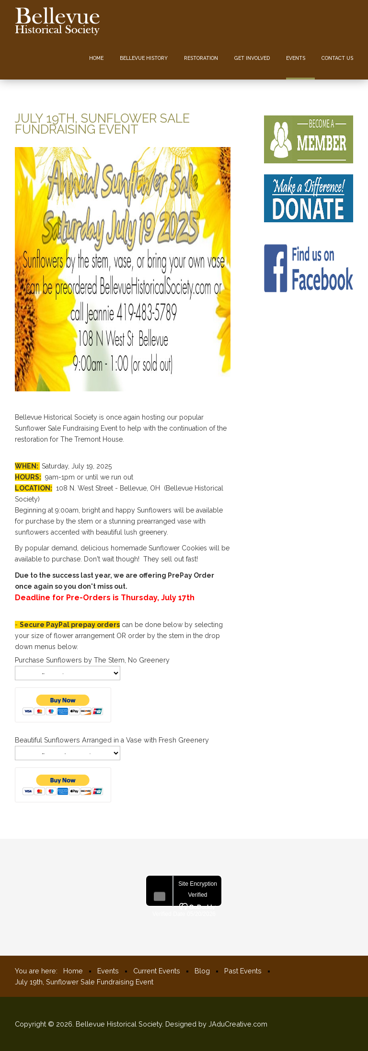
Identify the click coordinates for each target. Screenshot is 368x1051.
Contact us (337, 58)
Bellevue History (144, 58)
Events (295, 58)
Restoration (201, 58)
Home (96, 58)
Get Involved (252, 58)
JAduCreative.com (237, 1024)
